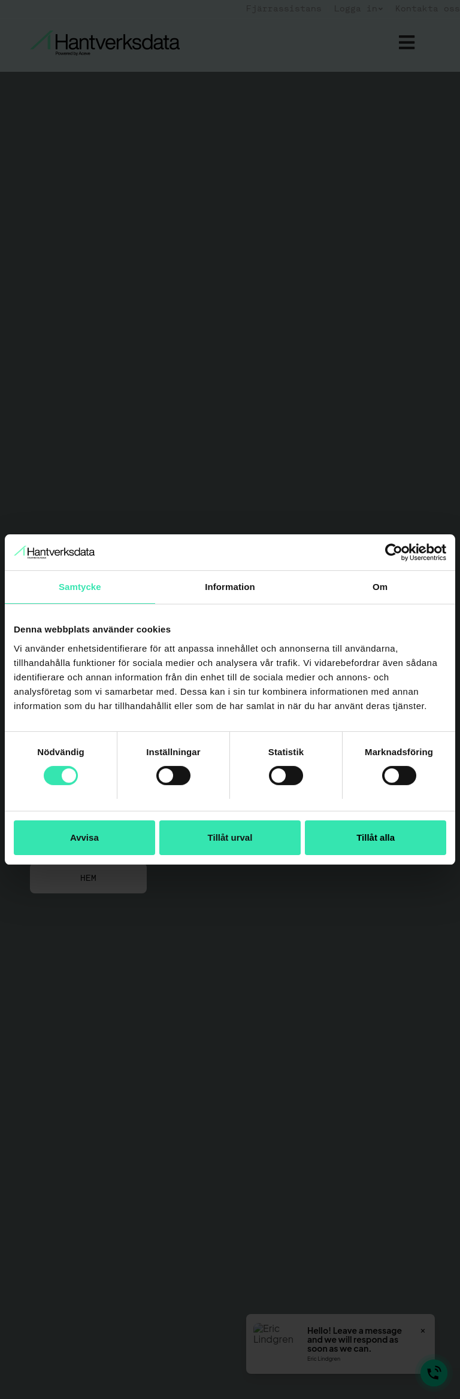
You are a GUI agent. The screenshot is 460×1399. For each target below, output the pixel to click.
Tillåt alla (375, 837)
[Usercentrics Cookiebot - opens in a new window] (393, 552)
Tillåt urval (230, 837)
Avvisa (84, 837)
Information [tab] (230, 587)
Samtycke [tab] (80, 587)
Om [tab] (380, 587)
